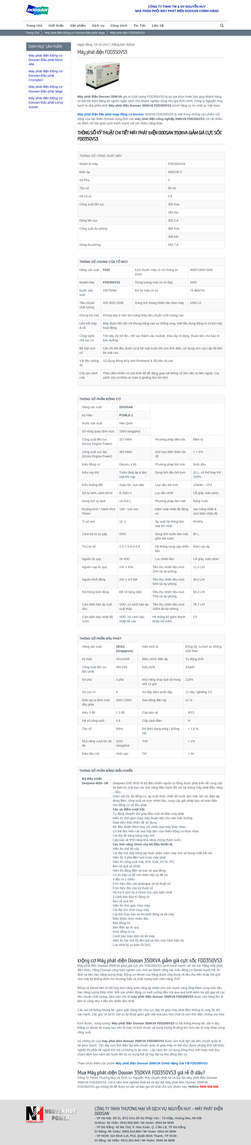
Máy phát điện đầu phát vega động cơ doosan (111, 114)
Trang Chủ (33, 32)
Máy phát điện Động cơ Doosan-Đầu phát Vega (75, 32)
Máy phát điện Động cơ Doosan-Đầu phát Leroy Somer (46, 102)
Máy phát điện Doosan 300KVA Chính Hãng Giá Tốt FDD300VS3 (162, 1063)
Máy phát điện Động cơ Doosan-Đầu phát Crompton (45, 75)
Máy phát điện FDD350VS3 (127, 32)
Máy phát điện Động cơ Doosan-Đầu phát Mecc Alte (46, 60)
